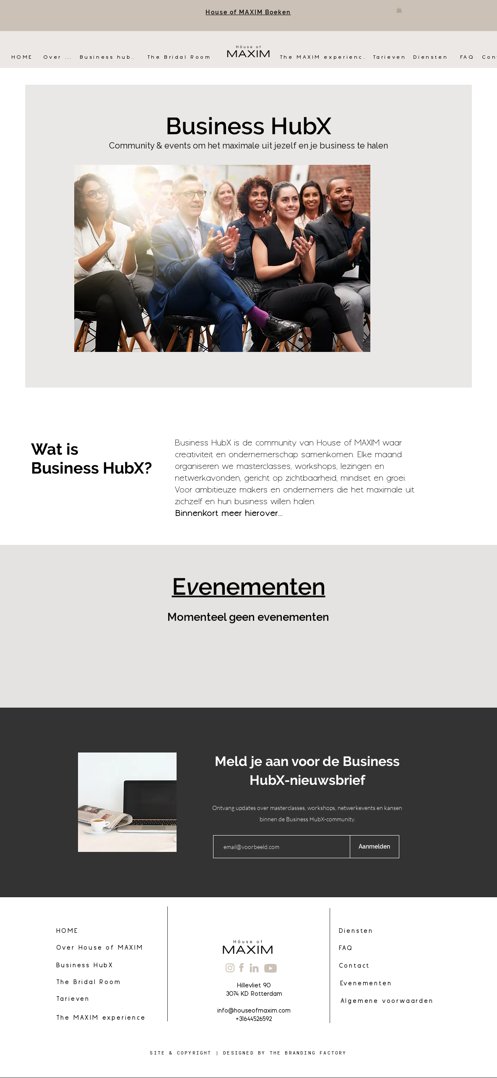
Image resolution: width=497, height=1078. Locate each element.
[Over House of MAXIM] (105, 948)
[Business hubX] (108, 57)
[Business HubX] (99, 966)
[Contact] (390, 966)
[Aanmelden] (374, 846)
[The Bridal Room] (180, 57)
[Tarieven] (390, 57)
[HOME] (24, 57)
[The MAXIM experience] (323, 57)
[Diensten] (433, 57)
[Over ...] (61, 57)
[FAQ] (468, 57)
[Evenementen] (365, 984)
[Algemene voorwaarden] (386, 1001)
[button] (399, 9)
